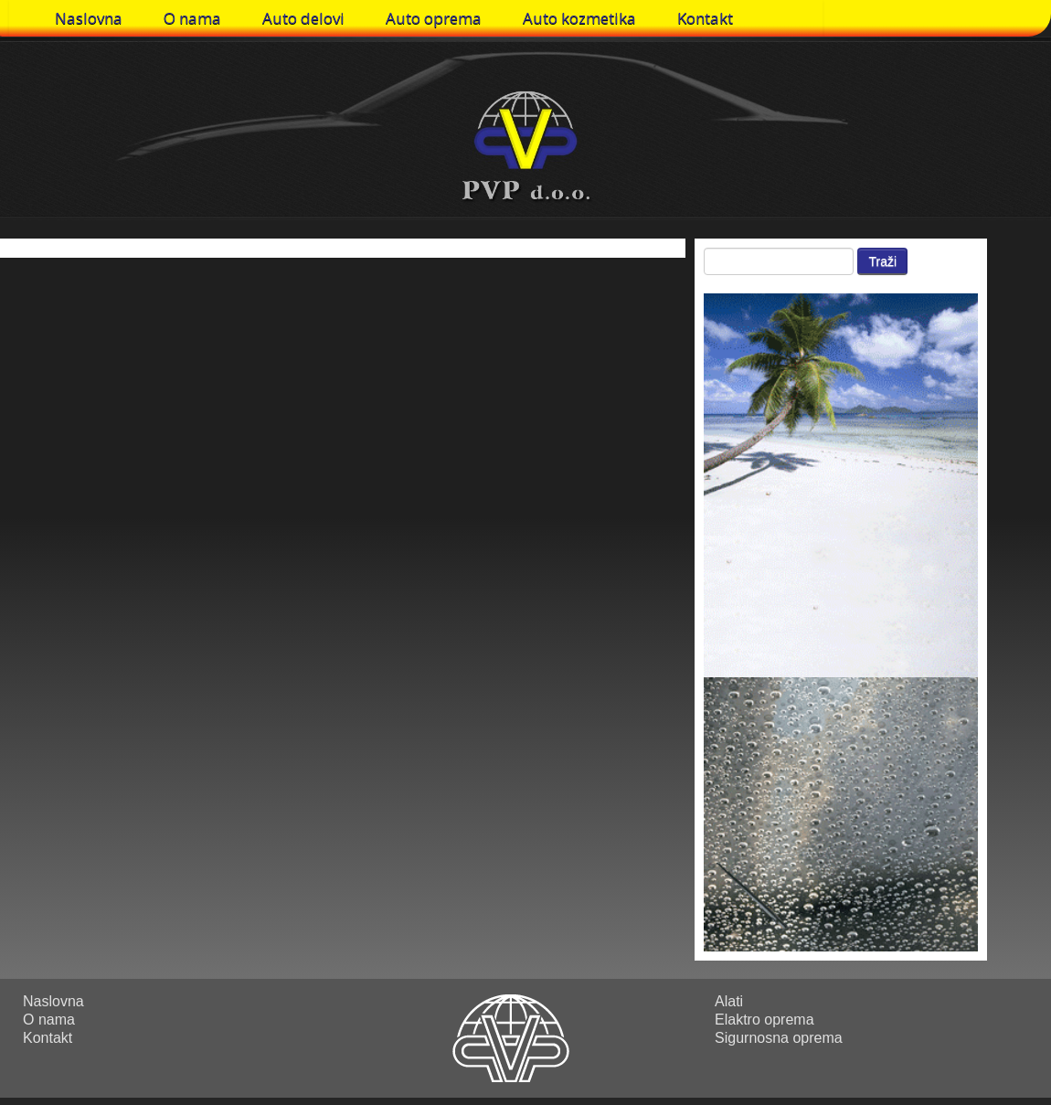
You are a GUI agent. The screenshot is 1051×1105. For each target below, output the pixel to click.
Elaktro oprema (764, 1019)
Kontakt (705, 17)
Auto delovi (303, 17)
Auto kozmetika (579, 17)
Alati (729, 1001)
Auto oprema (434, 17)
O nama (192, 17)
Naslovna (88, 17)
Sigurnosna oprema (779, 1038)
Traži (882, 261)
